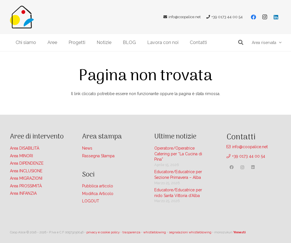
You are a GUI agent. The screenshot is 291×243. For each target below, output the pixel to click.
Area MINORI (21, 156)
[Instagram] (264, 17)
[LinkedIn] (276, 17)
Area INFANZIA (23, 193)
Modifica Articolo (97, 193)
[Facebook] (253, 17)
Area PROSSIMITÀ (26, 186)
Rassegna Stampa (98, 156)
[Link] (22, 17)
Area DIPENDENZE (26, 163)
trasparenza (131, 232)
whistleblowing (154, 232)
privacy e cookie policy (103, 232)
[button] (240, 42)
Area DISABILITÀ (24, 148)
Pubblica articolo (97, 186)
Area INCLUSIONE (26, 171)
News (87, 148)
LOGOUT (90, 201)
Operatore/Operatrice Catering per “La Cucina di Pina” (178, 154)
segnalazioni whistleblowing (190, 232)
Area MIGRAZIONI (26, 178)
